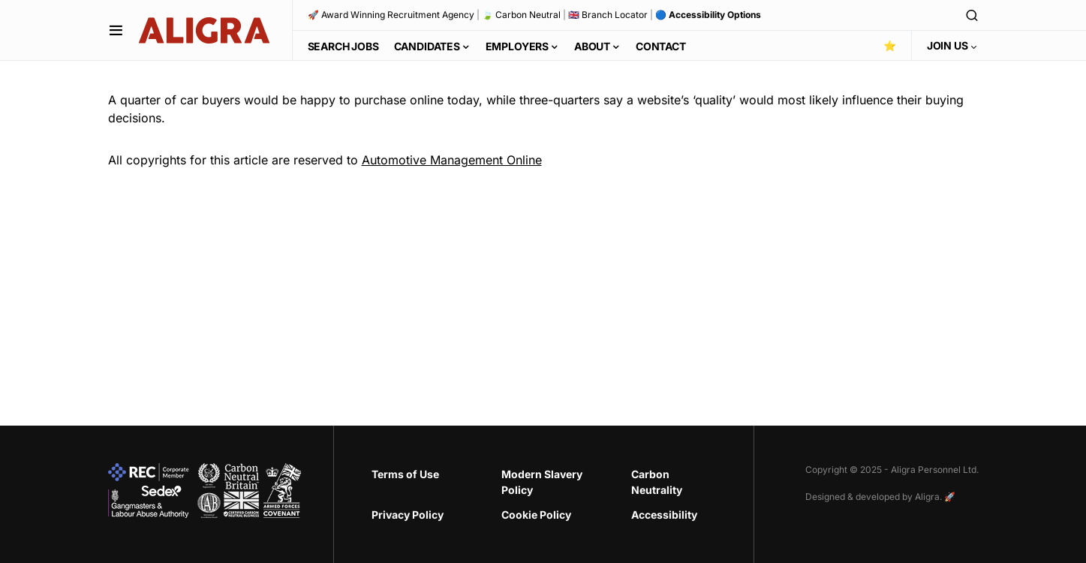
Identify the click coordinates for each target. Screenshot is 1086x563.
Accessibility (664, 514)
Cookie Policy (536, 514)
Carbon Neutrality (656, 482)
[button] (116, 30)
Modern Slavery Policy (541, 482)
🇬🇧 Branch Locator (608, 14)
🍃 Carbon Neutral (521, 14)
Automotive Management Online (452, 159)
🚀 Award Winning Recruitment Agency (391, 14)
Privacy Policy (408, 514)
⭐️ (889, 45)
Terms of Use (405, 474)
